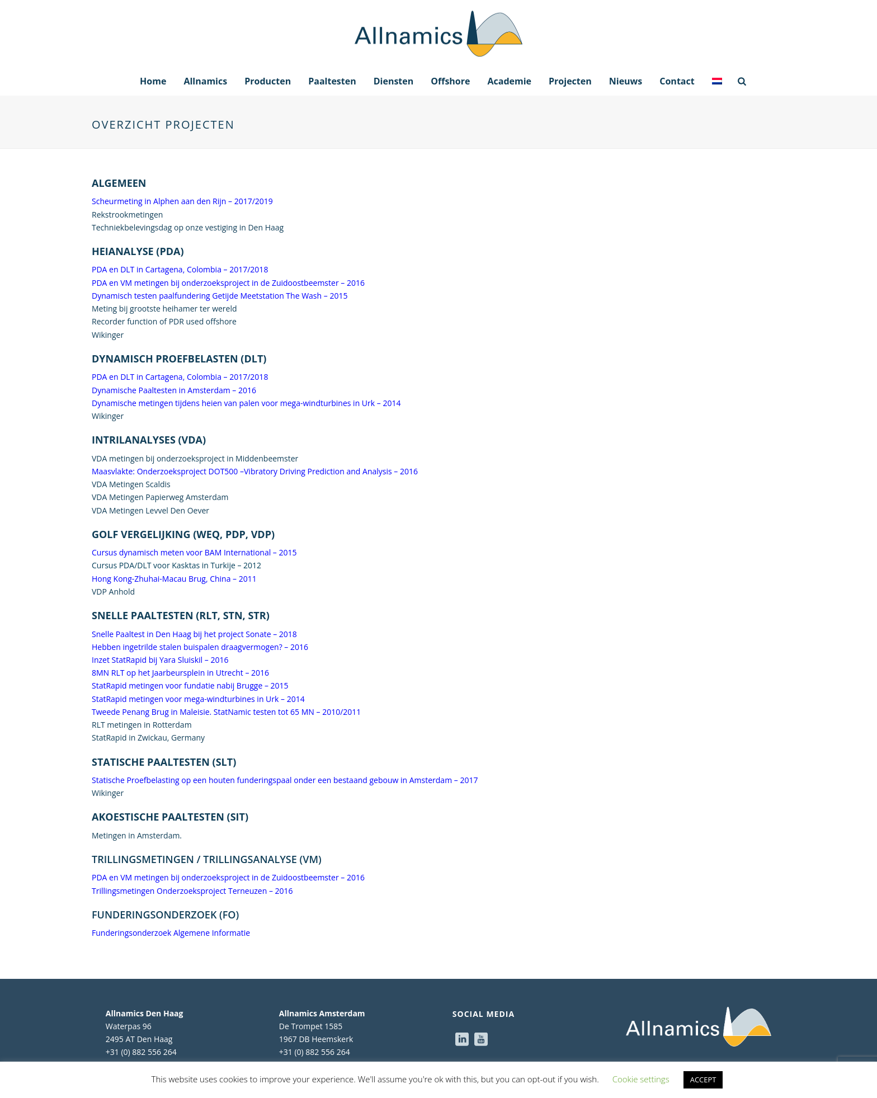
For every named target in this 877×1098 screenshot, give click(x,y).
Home (153, 81)
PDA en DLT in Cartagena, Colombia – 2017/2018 (180, 269)
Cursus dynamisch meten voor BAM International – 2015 (194, 552)
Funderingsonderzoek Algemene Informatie (171, 932)
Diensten (394, 81)
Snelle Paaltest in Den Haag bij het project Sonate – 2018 (194, 634)
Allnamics (205, 81)
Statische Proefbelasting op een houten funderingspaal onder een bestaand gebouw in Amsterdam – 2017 (285, 780)
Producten (267, 81)
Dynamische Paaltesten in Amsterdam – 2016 (174, 390)
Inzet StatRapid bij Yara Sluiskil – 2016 (160, 659)
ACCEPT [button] (703, 1080)
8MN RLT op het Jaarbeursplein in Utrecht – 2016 (180, 672)
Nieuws (626, 81)
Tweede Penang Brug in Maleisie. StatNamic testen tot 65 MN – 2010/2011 (226, 711)
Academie (509, 81)
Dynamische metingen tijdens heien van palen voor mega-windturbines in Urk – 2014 (246, 403)
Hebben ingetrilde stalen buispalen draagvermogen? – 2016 (200, 647)
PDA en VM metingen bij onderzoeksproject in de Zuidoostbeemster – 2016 (228, 282)
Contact (676, 81)
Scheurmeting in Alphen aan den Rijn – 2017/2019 (182, 201)
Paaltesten (332, 81)
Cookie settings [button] (640, 1079)
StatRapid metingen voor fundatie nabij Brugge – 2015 (190, 685)
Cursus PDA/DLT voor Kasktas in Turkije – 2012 (176, 565)
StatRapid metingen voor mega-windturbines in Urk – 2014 (198, 699)
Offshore (450, 81)
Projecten (570, 81)
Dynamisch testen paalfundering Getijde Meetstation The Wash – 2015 (219, 295)
